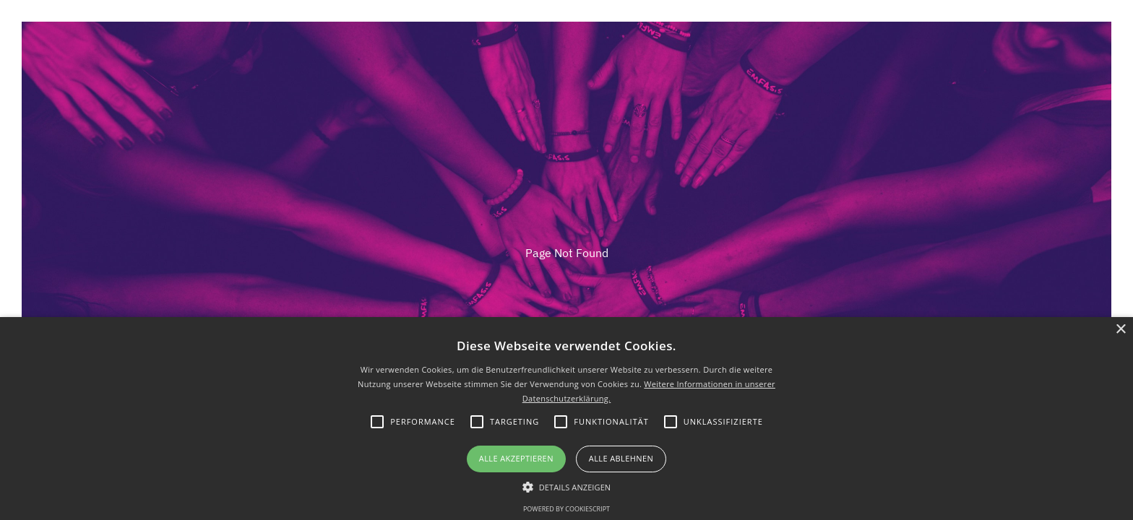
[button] (566, 486)
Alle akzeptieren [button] (516, 458)
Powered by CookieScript (566, 509)
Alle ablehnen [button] (621, 458)
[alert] (566, 418)
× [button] (1120, 329)
